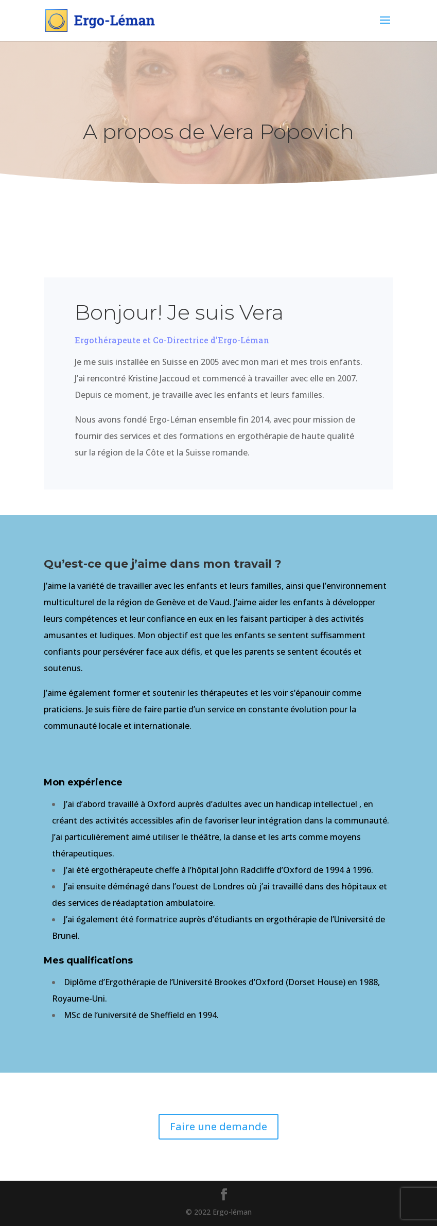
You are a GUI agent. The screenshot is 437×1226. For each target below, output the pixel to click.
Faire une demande (218, 1126)
